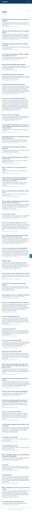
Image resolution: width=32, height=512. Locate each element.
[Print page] (27, 11)
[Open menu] (29, 2)
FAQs (5, 6)
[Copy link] (30, 11)
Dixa (22, 509)
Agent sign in (16, 509)
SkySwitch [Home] (5, 1)
